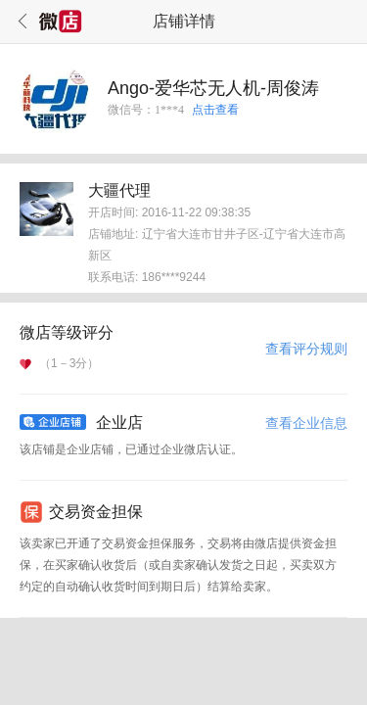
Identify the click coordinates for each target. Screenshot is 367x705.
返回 (19, 21)
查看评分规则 (306, 348)
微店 (60, 21)
